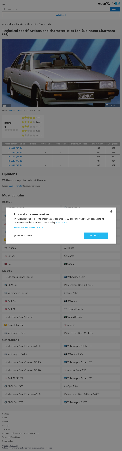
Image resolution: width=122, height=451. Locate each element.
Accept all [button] (96, 235)
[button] (61, 227)
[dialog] (61, 225)
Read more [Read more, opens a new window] (61, 222)
